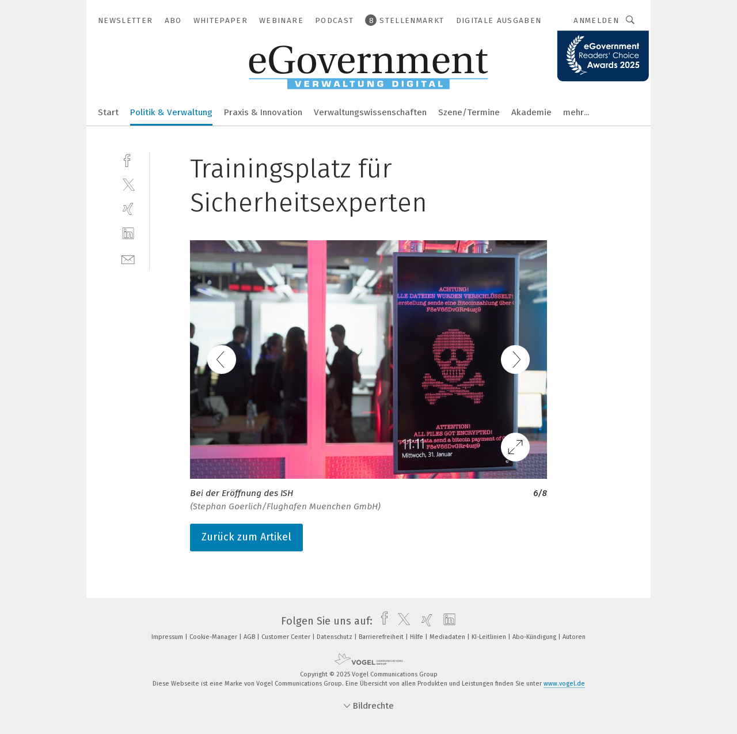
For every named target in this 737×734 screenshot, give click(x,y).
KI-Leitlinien (490, 637)
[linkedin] (128, 233)
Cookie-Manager (214, 637)
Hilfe (417, 637)
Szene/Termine (469, 112)
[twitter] (128, 184)
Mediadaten (448, 637)
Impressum (168, 637)
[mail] (128, 258)
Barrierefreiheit (382, 637)
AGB (250, 637)
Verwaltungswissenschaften (370, 112)
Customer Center (286, 637)
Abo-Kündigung (535, 637)
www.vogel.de (564, 683)
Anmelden (596, 20)
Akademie (531, 112)
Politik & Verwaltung (171, 112)
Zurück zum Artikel (246, 537)
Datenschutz (335, 637)
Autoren (574, 637)
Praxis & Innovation (263, 112)
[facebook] (128, 159)
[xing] (128, 209)
